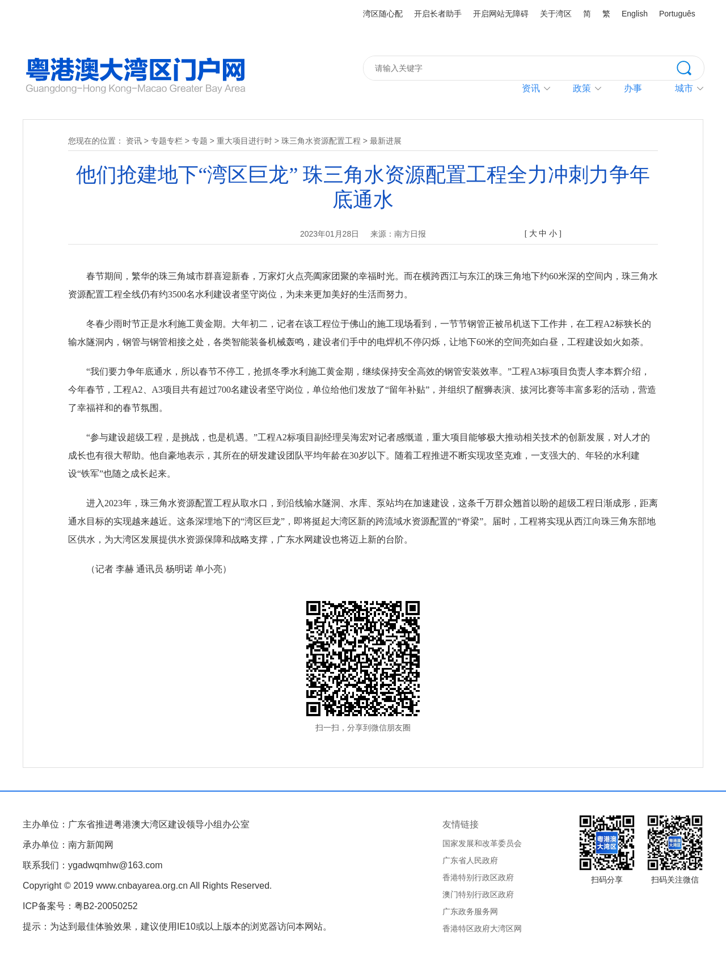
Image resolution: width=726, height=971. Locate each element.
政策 (582, 88)
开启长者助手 (438, 13)
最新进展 (386, 140)
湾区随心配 (383, 13)
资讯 (531, 88)
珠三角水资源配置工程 (321, 140)
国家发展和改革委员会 (482, 843)
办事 (633, 88)
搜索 (690, 67)
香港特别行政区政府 (478, 877)
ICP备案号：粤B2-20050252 (80, 906)
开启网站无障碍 (501, 13)
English (635, 13)
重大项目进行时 (244, 140)
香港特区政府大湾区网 (482, 928)
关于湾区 (556, 13)
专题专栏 (167, 140)
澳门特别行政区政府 (478, 894)
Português (677, 13)
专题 (200, 140)
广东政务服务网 (470, 911)
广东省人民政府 (470, 860)
